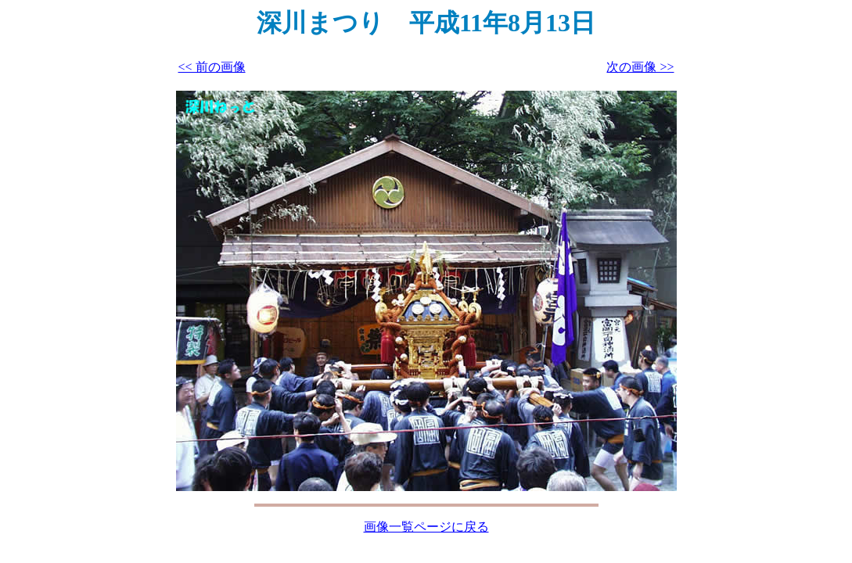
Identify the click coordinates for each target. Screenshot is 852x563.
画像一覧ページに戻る (426, 526)
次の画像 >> (640, 67)
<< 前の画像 (212, 67)
